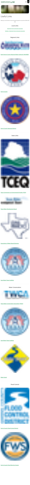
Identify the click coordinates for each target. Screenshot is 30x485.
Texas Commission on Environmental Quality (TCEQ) (13, 192)
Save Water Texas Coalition (7, 280)
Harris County (4, 91)
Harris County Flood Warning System (10, 465)
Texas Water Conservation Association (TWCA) (12, 303)
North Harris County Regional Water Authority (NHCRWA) (15, 54)
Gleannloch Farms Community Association (15, 28)
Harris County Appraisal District (8, 128)
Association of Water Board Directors (10, 243)
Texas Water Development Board (9, 209)
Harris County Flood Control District (9, 428)
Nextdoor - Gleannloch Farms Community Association (15, 31)
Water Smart (4, 377)
